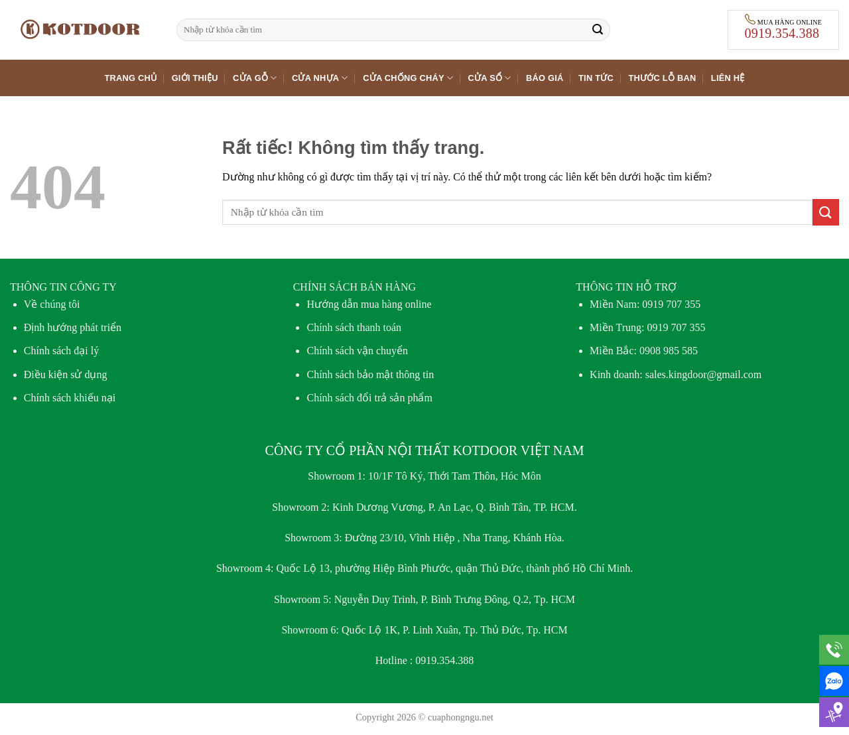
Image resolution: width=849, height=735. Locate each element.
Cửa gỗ (255, 78)
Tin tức (596, 78)
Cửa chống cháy (408, 78)
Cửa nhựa (320, 78)
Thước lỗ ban (662, 78)
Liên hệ (728, 78)
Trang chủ (130, 78)
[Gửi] (597, 30)
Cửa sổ (489, 78)
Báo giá (545, 78)
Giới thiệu (195, 78)
